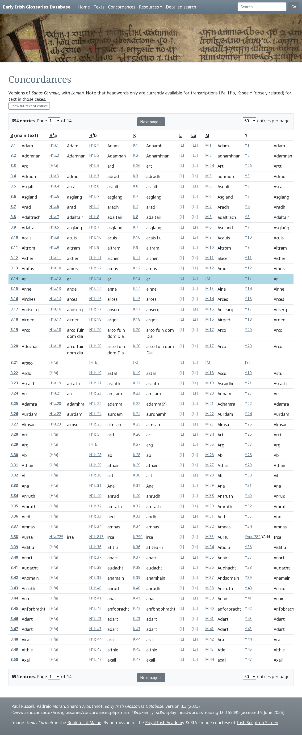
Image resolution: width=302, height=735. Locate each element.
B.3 (13, 165)
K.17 (136, 309)
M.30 (209, 506)
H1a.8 (54, 237)
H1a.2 (54, 155)
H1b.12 (95, 268)
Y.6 (247, 186)
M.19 (209, 383)
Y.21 (248, 383)
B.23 (14, 383)
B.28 (14, 434)
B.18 (14, 319)
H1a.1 (54, 145)
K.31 (136, 485)
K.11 (136, 257)
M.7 (208, 206)
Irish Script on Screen (257, 722)
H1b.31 (95, 485)
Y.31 (248, 485)
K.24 (136, 413)
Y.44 (248, 639)
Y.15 (248, 298)
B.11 (14, 247)
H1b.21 (95, 383)
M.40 (209, 608)
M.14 (209, 298)
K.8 (135, 216)
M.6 (208, 196)
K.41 (136, 598)
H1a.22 (55, 413)
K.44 (136, 639)
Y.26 (248, 165)
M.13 (209, 288)
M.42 (209, 639)
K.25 (136, 424)
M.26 (209, 454)
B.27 (14, 424)
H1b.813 (96, 536)
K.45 (136, 649)
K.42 (136, 608)
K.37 (136, 557)
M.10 (209, 247)
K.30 (136, 475)
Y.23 (248, 393)
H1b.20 (95, 329)
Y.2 (247, 155)
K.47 (136, 659)
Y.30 (248, 475)
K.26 (136, 165)
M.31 (209, 516)
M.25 (209, 444)
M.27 (209, 465)
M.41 (209, 618)
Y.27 (248, 444)
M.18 (209, 372)
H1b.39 (95, 577)
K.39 (136, 577)
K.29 (136, 465)
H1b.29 (95, 465)
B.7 (13, 206)
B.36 (14, 516)
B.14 (14, 278)
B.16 (14, 298)
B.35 (14, 506)
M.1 (208, 145)
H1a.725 (56, 536)
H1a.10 (55, 268)
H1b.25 (95, 424)
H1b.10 (95, 237)
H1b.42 (95, 608)
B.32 (14, 475)
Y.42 (248, 608)
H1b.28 (95, 454)
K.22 (136, 403)
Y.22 (248, 403)
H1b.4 (94, 206)
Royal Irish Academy (164, 722)
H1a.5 (54, 196)
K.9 (135, 247)
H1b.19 (95, 372)
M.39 (209, 598)
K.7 (135, 196)
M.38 (209, 495)
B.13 (14, 268)
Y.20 (248, 329)
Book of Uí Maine (84, 722)
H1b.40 (95, 495)
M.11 (209, 257)
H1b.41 (95, 598)
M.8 (208, 216)
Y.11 (248, 257)
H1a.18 (55, 329)
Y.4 (247, 206)
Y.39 (248, 577)
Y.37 (248, 557)
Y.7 (247, 196)
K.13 (136, 278)
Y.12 (248, 268)
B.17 (14, 309)
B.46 (14, 618)
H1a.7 (54, 216)
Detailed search (181, 7)
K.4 (135, 206)
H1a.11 (55, 257)
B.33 (14, 485)
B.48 (14, 639)
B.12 (14, 257)
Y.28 (248, 454)
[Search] (262, 6)
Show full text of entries (29, 106)
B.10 (14, 237)
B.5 (13, 186)
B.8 (13, 216)
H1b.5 (94, 165)
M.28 (209, 475)
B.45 (14, 608)
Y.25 (248, 424)
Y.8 (247, 216)
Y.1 (247, 145)
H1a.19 (55, 383)
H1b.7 (94, 196)
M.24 (209, 165)
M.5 (208, 186)
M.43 (209, 649)
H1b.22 (95, 403)
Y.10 (248, 237)
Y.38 (248, 567)
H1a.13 (55, 288)
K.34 (136, 526)
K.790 (138, 536)
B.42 (14, 577)
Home (84, 7)
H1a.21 (55, 393)
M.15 (209, 309)
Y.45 (248, 649)
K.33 (136, 516)
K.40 (136, 495)
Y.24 (248, 413)
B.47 (14, 628)
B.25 (14, 403)
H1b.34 (95, 526)
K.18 (136, 319)
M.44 (209, 659)
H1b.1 (94, 145)
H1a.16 (55, 309)
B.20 (14, 346)
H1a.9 (54, 247)
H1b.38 (95, 567)
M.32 (209, 526)
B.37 (14, 526)
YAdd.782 (252, 536)
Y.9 (247, 247)
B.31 (14, 465)
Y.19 (248, 372)
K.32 (136, 506)
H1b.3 (94, 176)
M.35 (209, 557)
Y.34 (248, 526)
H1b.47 (95, 659)
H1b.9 (94, 247)
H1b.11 (95, 257)
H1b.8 (94, 216)
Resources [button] (149, 7)
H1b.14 (95, 288)
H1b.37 (95, 557)
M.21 (209, 403)
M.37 (209, 577)
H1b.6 (94, 186)
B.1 (13, 145)
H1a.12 (55, 278)
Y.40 (248, 495)
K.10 (136, 237)
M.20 (209, 393)
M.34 (209, 546)
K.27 (136, 444)
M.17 (209, 329)
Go (293, 6)
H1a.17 (55, 319)
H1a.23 (55, 424)
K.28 (136, 454)
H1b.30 (95, 475)
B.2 (13, 155)
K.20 (136, 329)
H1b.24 (95, 413)
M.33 (209, 536)
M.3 (208, 176)
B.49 (14, 649)
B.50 (14, 659)
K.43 (136, 618)
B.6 (13, 196)
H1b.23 (95, 393)
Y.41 (248, 598)
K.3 (135, 176)
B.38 (14, 536)
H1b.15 (95, 298)
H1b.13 (95, 278)
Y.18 (248, 319)
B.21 (14, 362)
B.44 (14, 598)
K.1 (135, 145)
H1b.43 (95, 618)
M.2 (208, 155)
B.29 (14, 444)
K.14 (136, 288)
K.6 (135, 186)
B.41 (14, 567)
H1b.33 (95, 516)
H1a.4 (54, 186)
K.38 (136, 567)
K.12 (136, 268)
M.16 (209, 319)
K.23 (136, 393)
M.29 (209, 485)
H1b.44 (95, 639)
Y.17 (248, 309)
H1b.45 (95, 649)
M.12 (209, 268)
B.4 (13, 176)
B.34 (14, 495)
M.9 (208, 237)
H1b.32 (95, 506)
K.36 (136, 546)
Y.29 (248, 465)
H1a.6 (54, 206)
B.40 (14, 557)
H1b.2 (94, 155)
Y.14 (248, 288)
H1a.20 (55, 403)
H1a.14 (55, 298)
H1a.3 (54, 176)
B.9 (13, 227)
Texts (99, 7)
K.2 (135, 155)
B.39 (14, 546)
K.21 (136, 383)
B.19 (14, 329)
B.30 (14, 454)
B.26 (14, 413)
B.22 (14, 372)
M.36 (209, 567)
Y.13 (248, 278)
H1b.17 (95, 309)
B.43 (14, 588)
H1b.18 (95, 319)
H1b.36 (95, 546)
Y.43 (248, 618)
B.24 (14, 393)
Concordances (121, 7)
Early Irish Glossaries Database (37, 7)
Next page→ (151, 121)
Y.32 (248, 506)
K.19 (136, 372)
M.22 (209, 413)
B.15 (14, 288)
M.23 (209, 424)
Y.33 (248, 516)
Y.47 (248, 659)
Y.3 (247, 176)
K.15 (136, 298)
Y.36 (248, 546)
